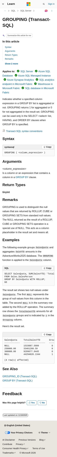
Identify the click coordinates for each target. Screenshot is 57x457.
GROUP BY (22, 177)
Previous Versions (27, 440)
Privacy (19, 444)
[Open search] (44, 4)
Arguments (10, 51)
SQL (13, 10)
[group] (28, 278)
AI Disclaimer (8, 440)
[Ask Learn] (46, 10)
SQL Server (25, 10)
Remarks (9, 59)
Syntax (8, 47)
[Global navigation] (3, 4)
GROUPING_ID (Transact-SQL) (19, 376)
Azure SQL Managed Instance (34, 75)
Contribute (7, 444)
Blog (41, 440)
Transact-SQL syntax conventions (24, 131)
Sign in (51, 4)
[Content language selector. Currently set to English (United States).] (17, 425)
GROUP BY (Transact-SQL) (17, 380)
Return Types (11, 55)
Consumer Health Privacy (14, 448)
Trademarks (8, 453)
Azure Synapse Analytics (20, 80)
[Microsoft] (29, 4)
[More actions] (52, 10)
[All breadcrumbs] (5, 10)
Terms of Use (38, 448)
